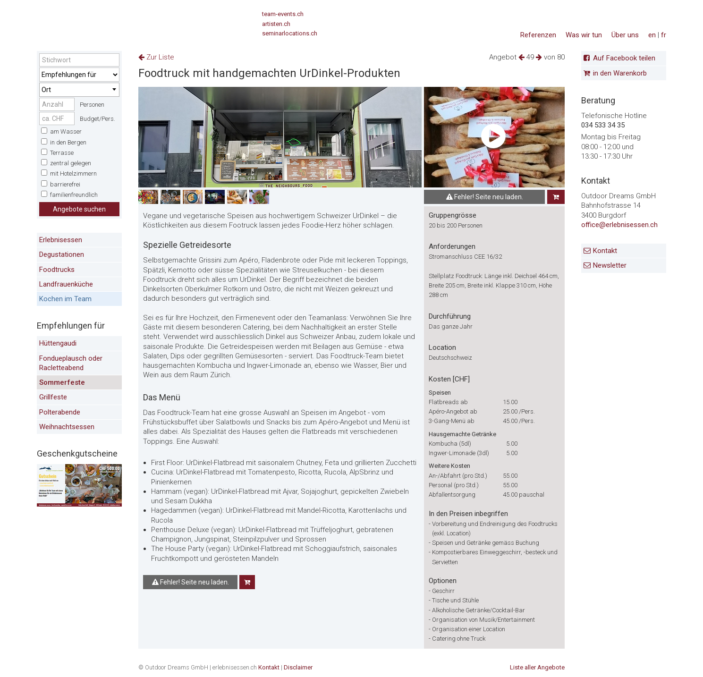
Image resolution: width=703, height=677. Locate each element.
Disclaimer (298, 667)
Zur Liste (156, 57)
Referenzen (538, 35)
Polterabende (59, 412)
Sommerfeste (62, 382)
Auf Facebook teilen (624, 58)
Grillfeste (53, 397)
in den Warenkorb (620, 73)
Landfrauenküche (66, 284)
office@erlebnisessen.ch (619, 224)
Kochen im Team (65, 299)
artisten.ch (276, 23)
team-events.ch (283, 13)
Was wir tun (584, 35)
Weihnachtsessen (66, 427)
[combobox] (79, 90)
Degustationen (61, 254)
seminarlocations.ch (289, 33)
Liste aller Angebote (537, 667)
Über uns (625, 35)
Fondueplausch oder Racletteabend (70, 363)
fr (663, 35)
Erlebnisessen (60, 240)
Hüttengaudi (57, 343)
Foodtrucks (57, 269)
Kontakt (605, 250)
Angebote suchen (79, 209)
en (652, 35)
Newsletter (610, 265)
